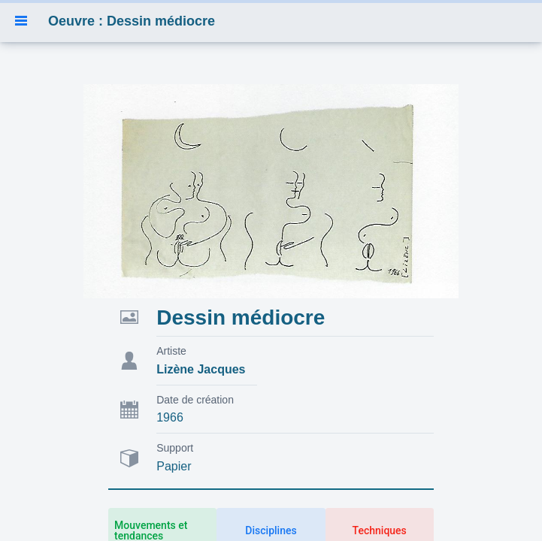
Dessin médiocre (240, 317)
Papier (173, 466)
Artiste (171, 351)
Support (174, 448)
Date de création (195, 400)
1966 (169, 417)
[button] (21, 21)
